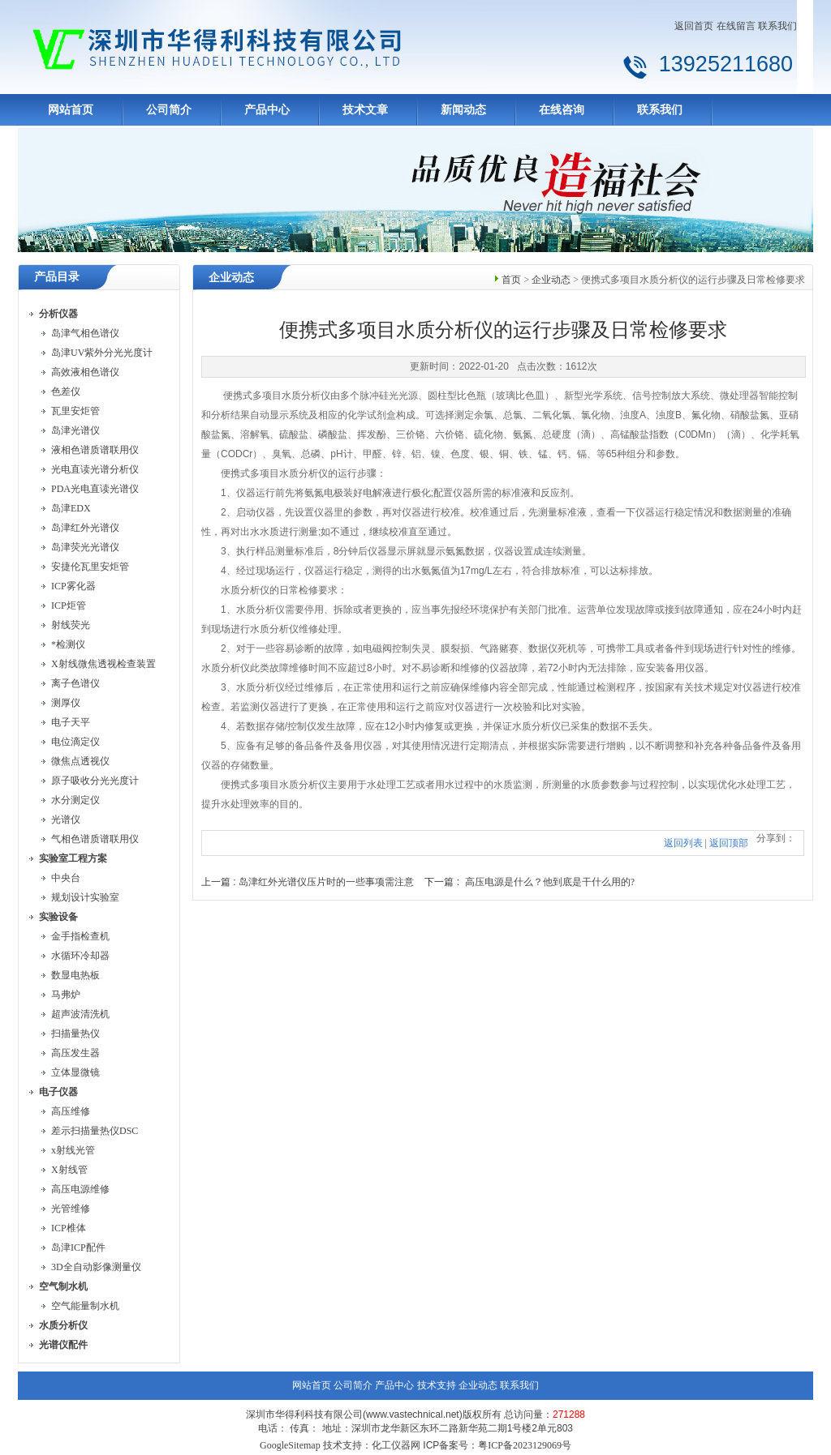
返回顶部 (728, 843)
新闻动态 (463, 110)
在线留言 (736, 26)
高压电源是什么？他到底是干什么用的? (550, 882)
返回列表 (683, 843)
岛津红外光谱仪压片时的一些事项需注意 (326, 882)
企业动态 (551, 279)
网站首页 (70, 110)
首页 (511, 279)
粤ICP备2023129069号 (524, 1445)
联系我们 (777, 26)
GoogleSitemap (290, 1445)
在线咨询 (561, 110)
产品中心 (267, 110)
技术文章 (365, 110)
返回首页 (693, 26)
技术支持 (436, 1385)
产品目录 (57, 277)
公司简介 (169, 110)
